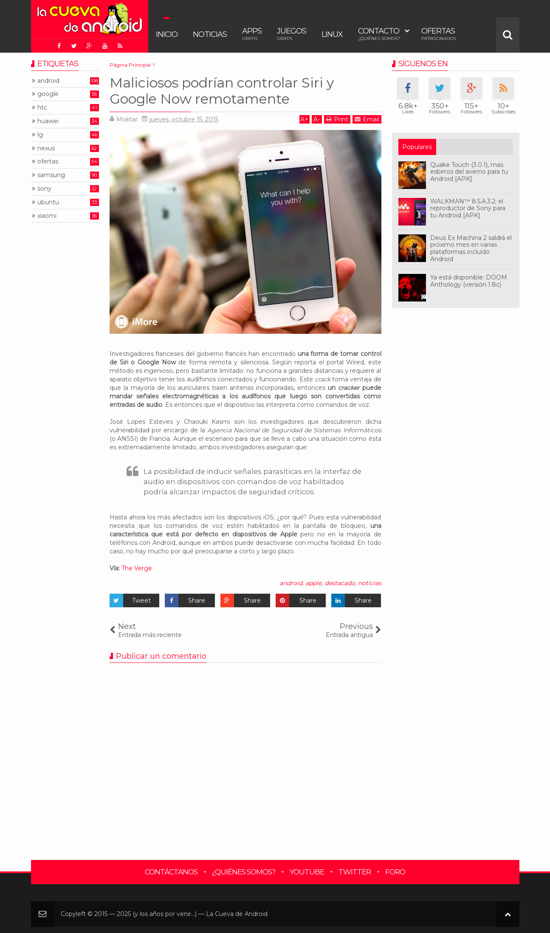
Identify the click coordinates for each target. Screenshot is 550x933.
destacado (339, 583)
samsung (51, 175)
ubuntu (48, 202)
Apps (252, 33)
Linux (332, 34)
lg (40, 134)
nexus (46, 148)
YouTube (307, 872)
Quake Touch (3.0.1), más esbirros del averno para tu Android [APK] (469, 172)
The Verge (136, 568)
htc (42, 107)
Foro (395, 872)
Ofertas (438, 33)
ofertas (47, 161)
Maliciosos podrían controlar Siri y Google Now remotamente (222, 90)
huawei (48, 121)
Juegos (291, 33)
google (48, 94)
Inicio (167, 34)
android (290, 583)
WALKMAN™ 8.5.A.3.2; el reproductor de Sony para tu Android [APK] (467, 208)
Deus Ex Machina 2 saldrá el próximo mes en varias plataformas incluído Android (471, 248)
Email (367, 119)
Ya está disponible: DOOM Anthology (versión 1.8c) (468, 280)
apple (313, 583)
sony (44, 188)
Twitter (354, 872)
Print (337, 119)
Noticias (210, 34)
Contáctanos (171, 872)
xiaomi (46, 216)
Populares (417, 147)
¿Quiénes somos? (243, 872)
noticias (369, 583)
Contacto (379, 33)
